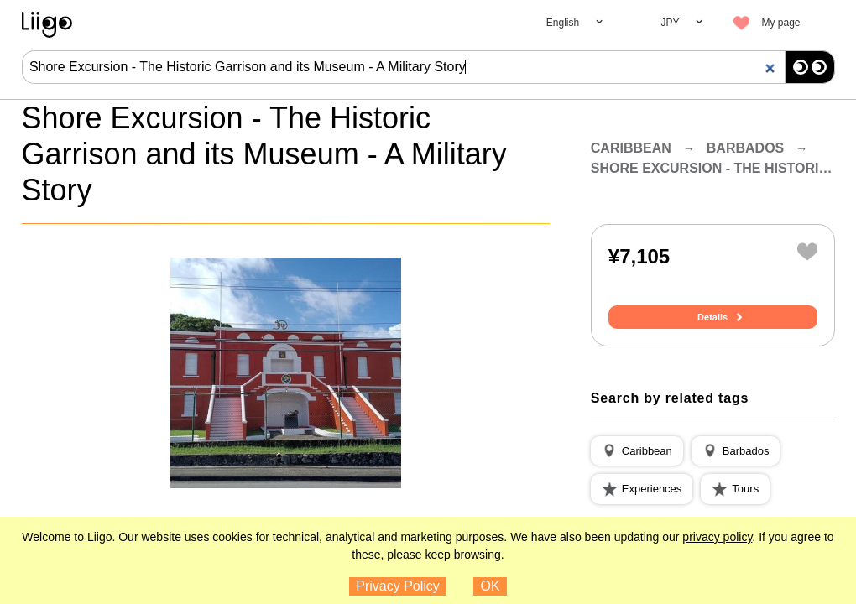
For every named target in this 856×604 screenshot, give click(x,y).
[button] (637, 451)
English (562, 23)
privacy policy (717, 537)
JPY (669, 23)
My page (780, 23)
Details (712, 317)
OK (490, 586)
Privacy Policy (398, 586)
